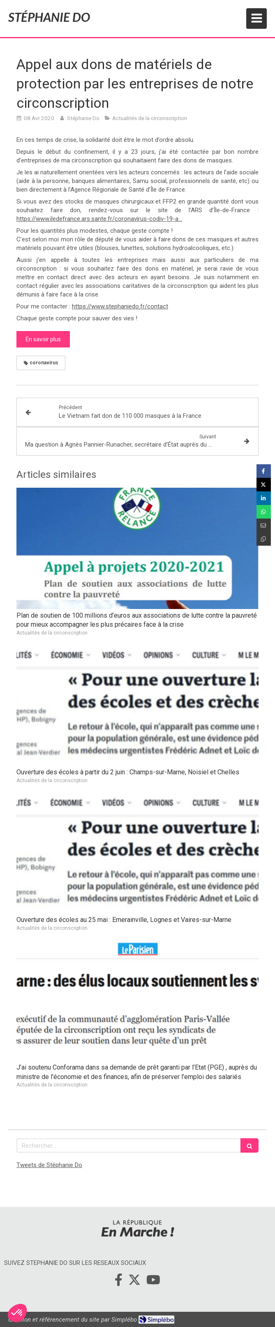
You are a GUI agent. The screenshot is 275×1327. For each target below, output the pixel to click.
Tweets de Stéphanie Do (49, 1165)
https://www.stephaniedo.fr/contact (120, 306)
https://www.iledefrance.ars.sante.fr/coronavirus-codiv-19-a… (99, 218)
